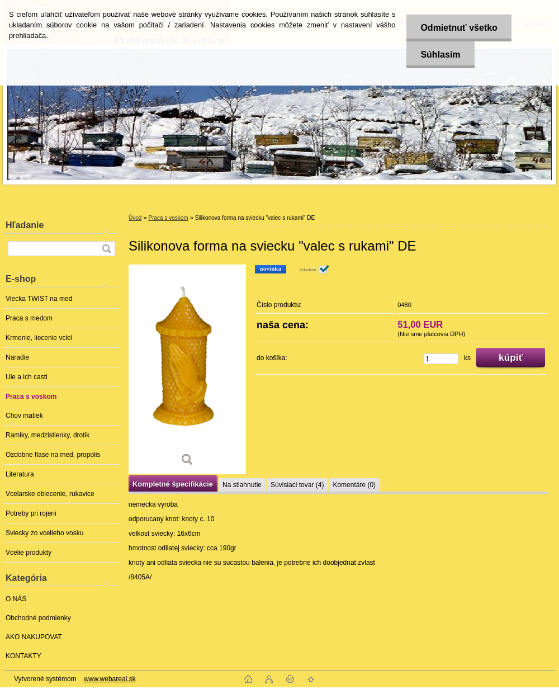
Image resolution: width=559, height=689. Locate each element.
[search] (106, 249)
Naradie (17, 357)
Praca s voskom (31, 396)
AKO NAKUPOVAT (34, 637)
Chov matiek (24, 415)
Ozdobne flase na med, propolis (53, 455)
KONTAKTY (23, 656)
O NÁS (16, 599)
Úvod (135, 218)
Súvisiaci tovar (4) (297, 485)
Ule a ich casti (27, 377)
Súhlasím (440, 54)
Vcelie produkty (28, 552)
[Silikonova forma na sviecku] (187, 369)
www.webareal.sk (110, 679)
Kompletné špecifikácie (172, 484)
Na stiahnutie (242, 485)
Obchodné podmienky (38, 618)
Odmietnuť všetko (458, 27)
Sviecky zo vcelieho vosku (44, 533)
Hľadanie (25, 225)
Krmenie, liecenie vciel (39, 338)
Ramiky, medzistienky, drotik (47, 435)
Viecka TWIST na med (39, 299)
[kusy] (441, 358)
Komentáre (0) (354, 485)
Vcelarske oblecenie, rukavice (50, 494)
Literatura (20, 474)
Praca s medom (29, 318)
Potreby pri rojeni (31, 513)
